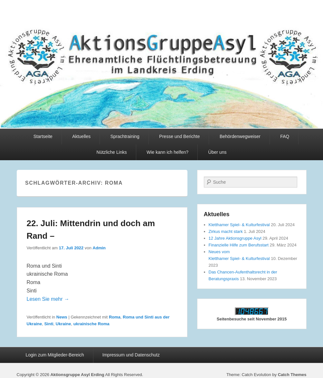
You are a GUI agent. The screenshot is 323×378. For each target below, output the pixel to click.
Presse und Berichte (179, 136)
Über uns (217, 152)
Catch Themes (292, 374)
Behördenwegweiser (240, 136)
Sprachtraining (124, 136)
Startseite (42, 136)
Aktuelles (81, 136)
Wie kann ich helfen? (167, 152)
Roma (114, 317)
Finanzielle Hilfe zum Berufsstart (239, 245)
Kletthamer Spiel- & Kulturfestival (239, 224)
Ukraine (63, 323)
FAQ (284, 136)
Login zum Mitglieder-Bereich (55, 354)
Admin (99, 247)
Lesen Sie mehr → (48, 299)
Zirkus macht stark (226, 231)
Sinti (48, 323)
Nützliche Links (112, 152)
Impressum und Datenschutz (131, 354)
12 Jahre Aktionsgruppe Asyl (235, 238)
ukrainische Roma (91, 323)
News (61, 317)
